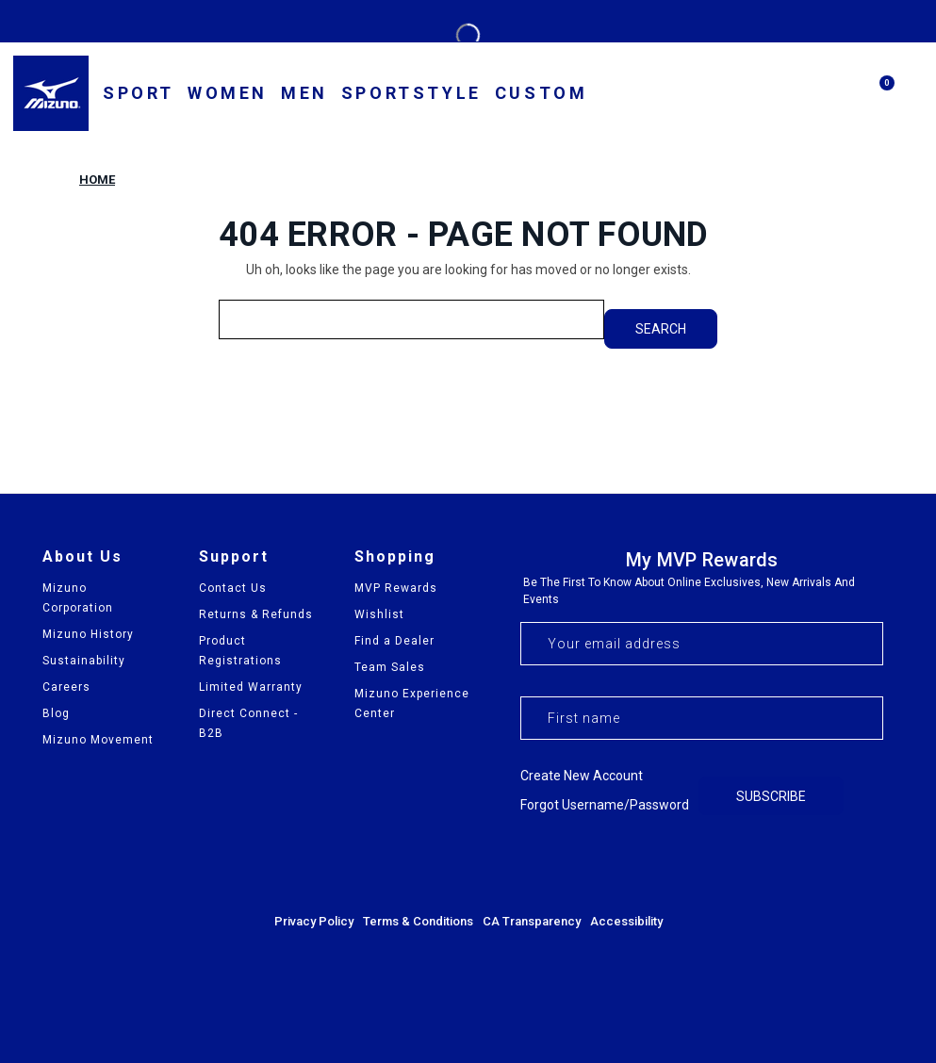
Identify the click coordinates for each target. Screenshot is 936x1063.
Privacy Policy (313, 921)
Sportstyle (411, 93)
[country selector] (686, 94)
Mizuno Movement (98, 739)
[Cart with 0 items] (877, 100)
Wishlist (379, 614)
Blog (56, 713)
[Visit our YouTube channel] (867, 862)
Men (304, 93)
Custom (541, 93)
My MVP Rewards (702, 559)
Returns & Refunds (256, 614)
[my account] (787, 96)
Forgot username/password (604, 804)
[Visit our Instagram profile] (816, 862)
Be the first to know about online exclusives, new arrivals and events (689, 591)
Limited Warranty (251, 687)
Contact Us (233, 588)
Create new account (581, 775)
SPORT (138, 93)
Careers (66, 687)
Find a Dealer (394, 640)
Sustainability (83, 660)
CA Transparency (532, 921)
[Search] (832, 93)
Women (228, 93)
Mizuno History (88, 634)
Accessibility (626, 921)
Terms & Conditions (418, 921)
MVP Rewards (395, 588)
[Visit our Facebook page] (765, 862)
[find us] (742, 96)
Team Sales (389, 667)
